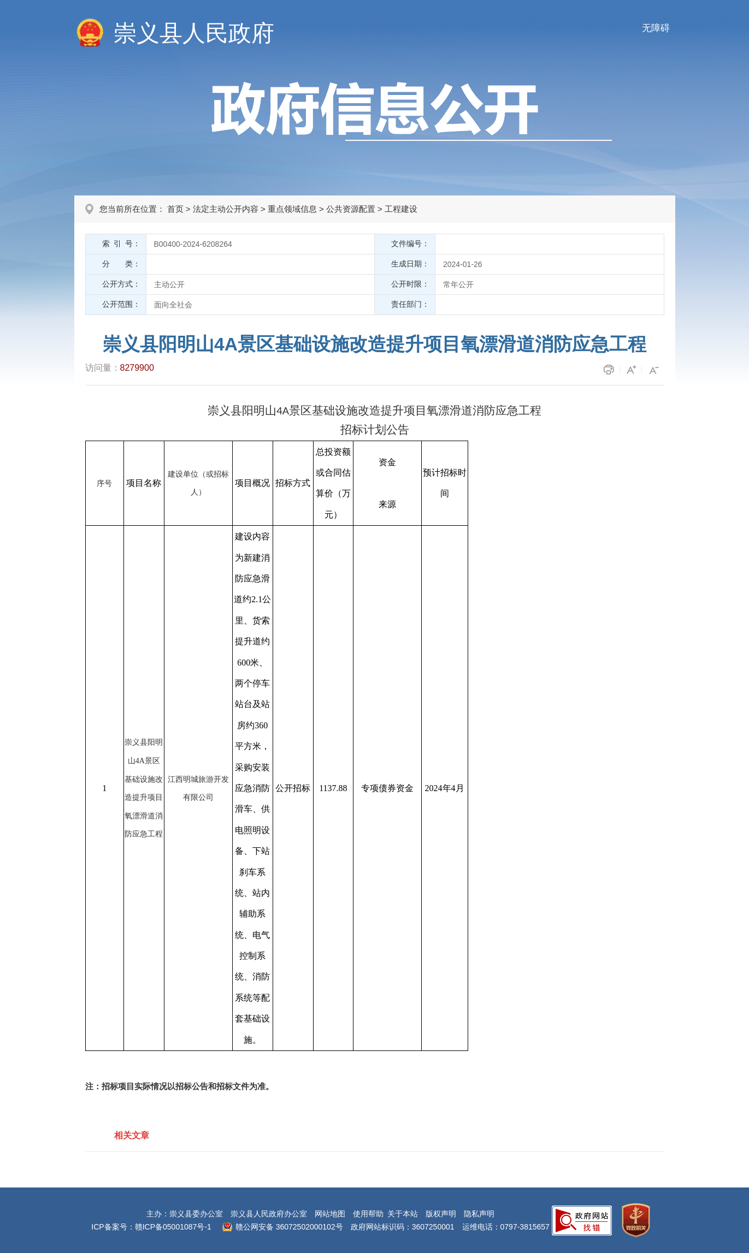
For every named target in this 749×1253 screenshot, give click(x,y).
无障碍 (656, 28)
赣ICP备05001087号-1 (173, 1226)
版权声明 (441, 1213)
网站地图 (330, 1213)
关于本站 (402, 1213)
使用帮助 (368, 1213)
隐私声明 (479, 1213)
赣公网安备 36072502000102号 (289, 1226)
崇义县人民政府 (194, 33)
